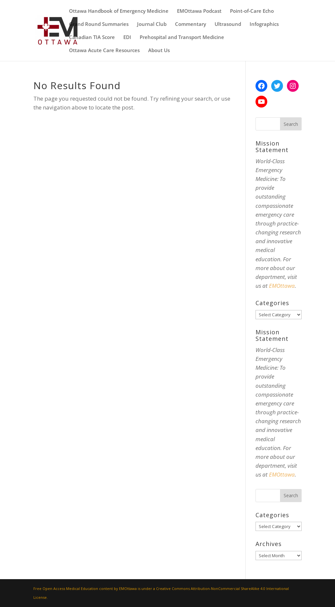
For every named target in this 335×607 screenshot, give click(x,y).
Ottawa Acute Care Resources (104, 50)
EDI (127, 37)
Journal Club (152, 24)
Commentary (190, 24)
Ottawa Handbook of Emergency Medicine (118, 11)
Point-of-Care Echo (252, 11)
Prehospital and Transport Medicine (182, 37)
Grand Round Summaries (99, 24)
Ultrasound (228, 24)
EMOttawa (282, 285)
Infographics (264, 24)
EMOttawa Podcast (199, 11)
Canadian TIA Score (92, 37)
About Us (159, 50)
